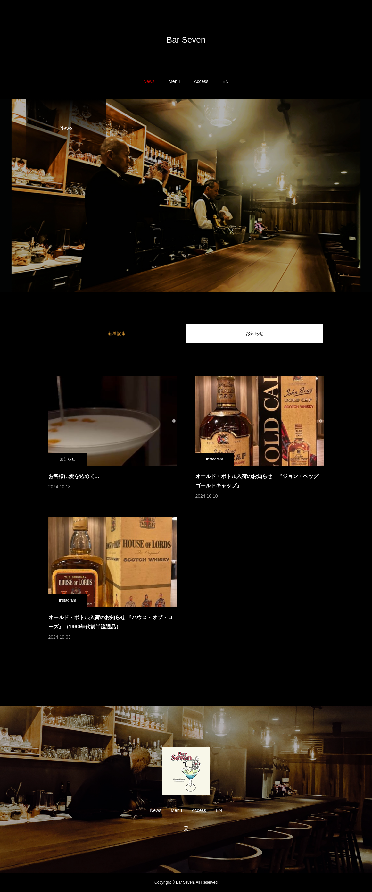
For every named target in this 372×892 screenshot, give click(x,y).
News (148, 81)
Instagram (214, 459)
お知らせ (255, 333)
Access (201, 81)
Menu (174, 81)
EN (225, 81)
